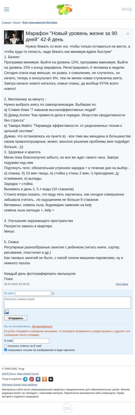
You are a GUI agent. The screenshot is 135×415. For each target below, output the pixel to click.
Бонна (17, 384)
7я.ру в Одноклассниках (44, 379)
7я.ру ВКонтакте (38, 379)
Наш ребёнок (29, 384)
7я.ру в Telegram (25, 379)
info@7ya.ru (9, 373)
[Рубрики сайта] (7, 9)
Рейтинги (7, 384)
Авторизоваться (42, 326)
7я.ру (50, 379)
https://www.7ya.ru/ (28, 373)
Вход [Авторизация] (127, 9)
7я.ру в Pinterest (31, 379)
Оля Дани (122, 284)
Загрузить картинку (6, 311)
